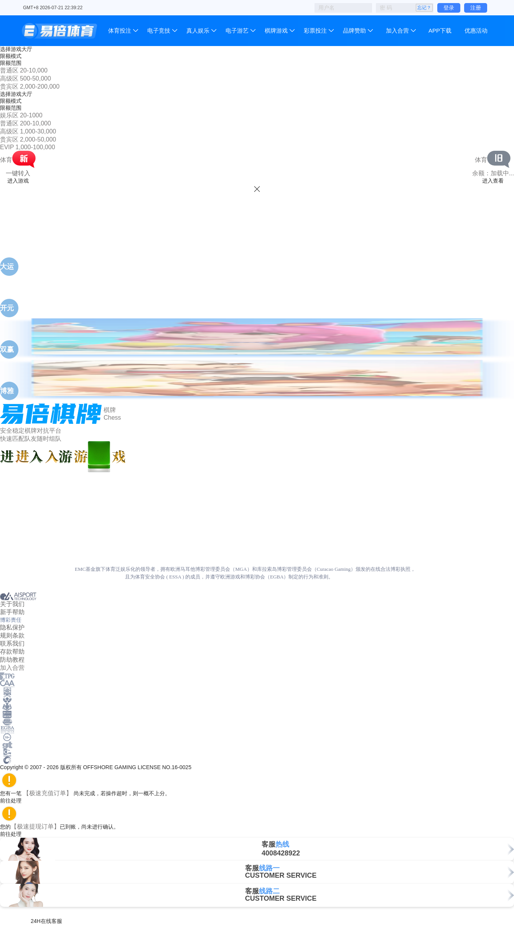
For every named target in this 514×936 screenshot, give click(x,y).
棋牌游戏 (276, 30)
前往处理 (14, 801)
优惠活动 (476, 30)
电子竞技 (158, 30)
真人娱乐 (197, 30)
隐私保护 (12, 627)
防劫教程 (12, 659)
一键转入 (18, 173)
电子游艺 (237, 30)
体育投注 (120, 30)
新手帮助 (12, 612)
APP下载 (439, 30)
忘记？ (424, 7)
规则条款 (12, 635)
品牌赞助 (354, 30)
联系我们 (12, 643)
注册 (475, 8)
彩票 (315, 30)
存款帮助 (12, 651)
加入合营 (397, 30)
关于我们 (12, 604)
